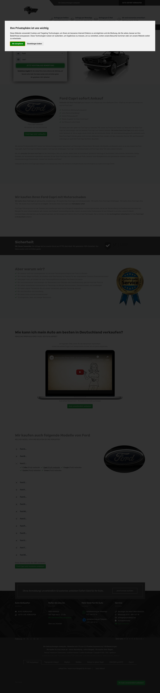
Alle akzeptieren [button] (17, 44)
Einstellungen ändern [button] (34, 44)
